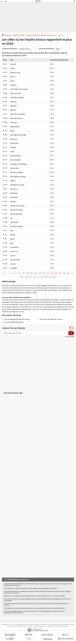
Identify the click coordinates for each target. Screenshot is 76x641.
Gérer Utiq (10, 626)
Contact (36, 624)
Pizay (12, 230)
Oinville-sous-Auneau (17, 205)
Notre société (23, 624)
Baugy (12, 130)
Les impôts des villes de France (51, 319)
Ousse (12, 80)
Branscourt (13, 139)
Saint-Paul (13, 122)
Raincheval (13, 189)
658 (46, 277)
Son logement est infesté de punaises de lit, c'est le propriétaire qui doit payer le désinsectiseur (34, 608)
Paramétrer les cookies (68, 624)
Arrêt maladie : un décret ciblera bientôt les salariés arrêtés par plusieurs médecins (30, 588)
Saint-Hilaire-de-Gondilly (18, 135)
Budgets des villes (18, 35)
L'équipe (17, 624)
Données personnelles (54, 624)
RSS (25, 626)
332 (64, 273)
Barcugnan (13, 197)
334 (22, 277)
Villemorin (13, 105)
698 (54, 277)
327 (44, 273)
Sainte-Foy (13, 251)
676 (50, 277)
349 (26, 277)
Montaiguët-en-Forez (17, 184)
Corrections (30, 626)
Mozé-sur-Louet (15, 93)
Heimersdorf (14, 222)
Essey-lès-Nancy (15, 155)
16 (11, 273)
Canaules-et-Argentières (18, 164)
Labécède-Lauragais (17, 97)
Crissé (12, 151)
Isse (11, 218)
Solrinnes (13, 110)
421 (34, 277)
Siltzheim (13, 201)
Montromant (14, 143)
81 (19, 273)
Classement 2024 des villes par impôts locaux (41, 35)
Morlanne (13, 101)
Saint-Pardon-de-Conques (19, 89)
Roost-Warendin (15, 159)
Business (8, 35)
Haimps (12, 234)
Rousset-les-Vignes (16, 209)
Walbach (13, 147)
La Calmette (14, 247)
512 (38, 277)
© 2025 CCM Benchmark (62, 626)
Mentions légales (39, 626)
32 (16, 273)
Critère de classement (9, 48)
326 (40, 273)
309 (36, 273)
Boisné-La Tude (15, 72)
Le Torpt (13, 263)
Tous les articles (18, 626)
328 (48, 273)
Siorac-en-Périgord (16, 226)
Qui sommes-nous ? (7, 624)
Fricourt (12, 76)
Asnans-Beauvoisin (16, 214)
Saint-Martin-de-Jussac (18, 176)
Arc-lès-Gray (14, 168)
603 (42, 277)
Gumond (13, 64)
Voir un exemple (69, 336)
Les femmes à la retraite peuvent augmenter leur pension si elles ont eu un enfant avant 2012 (34, 596)
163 (24, 273)
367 (30, 277)
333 (68, 273)
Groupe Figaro (50, 626)
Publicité (30, 624)
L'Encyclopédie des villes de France (16, 319)
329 (52, 273)
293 (32, 273)
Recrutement (43, 624)
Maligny (12, 180)
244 (28, 273)
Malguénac (14, 193)
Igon (11, 243)
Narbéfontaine (15, 126)
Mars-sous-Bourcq (16, 118)
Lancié (12, 68)
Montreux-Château (16, 172)
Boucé (12, 239)
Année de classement (46, 48)
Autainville (13, 268)
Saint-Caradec (15, 259)
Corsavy (13, 255)
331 (60, 273)
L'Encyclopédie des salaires (14, 322)
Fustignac (13, 85)
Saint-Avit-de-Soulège (17, 114)
